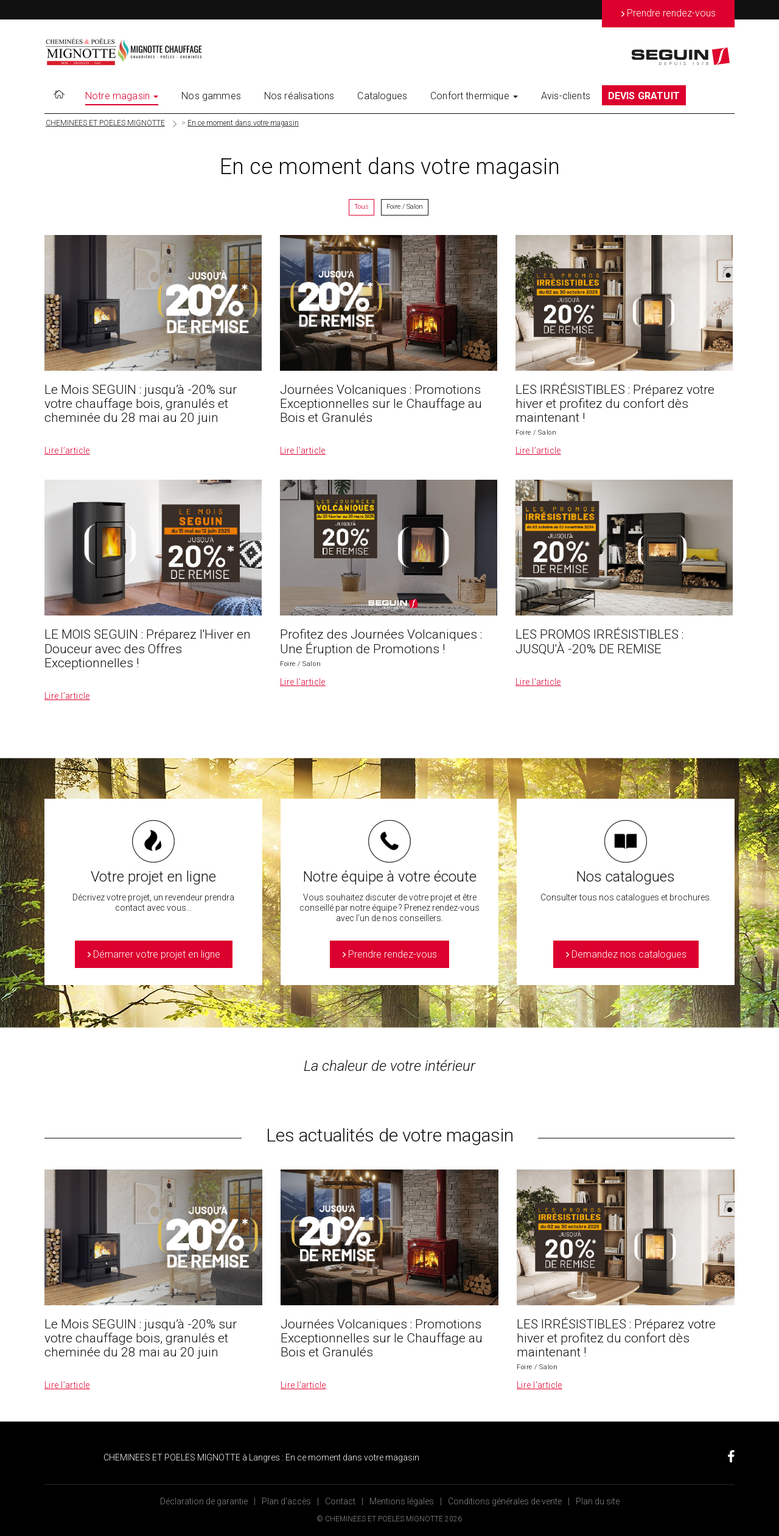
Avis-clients (565, 96)
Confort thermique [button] (474, 96)
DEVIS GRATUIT (644, 96)
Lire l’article (67, 450)
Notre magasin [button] (121, 96)
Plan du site (598, 1501)
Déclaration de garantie (204, 1501)
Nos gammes (211, 96)
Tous (361, 207)
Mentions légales (401, 1501)
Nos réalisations (299, 96)
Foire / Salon (404, 207)
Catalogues (382, 96)
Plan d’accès (286, 1501)
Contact (340, 1501)
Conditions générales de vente (505, 1501)
